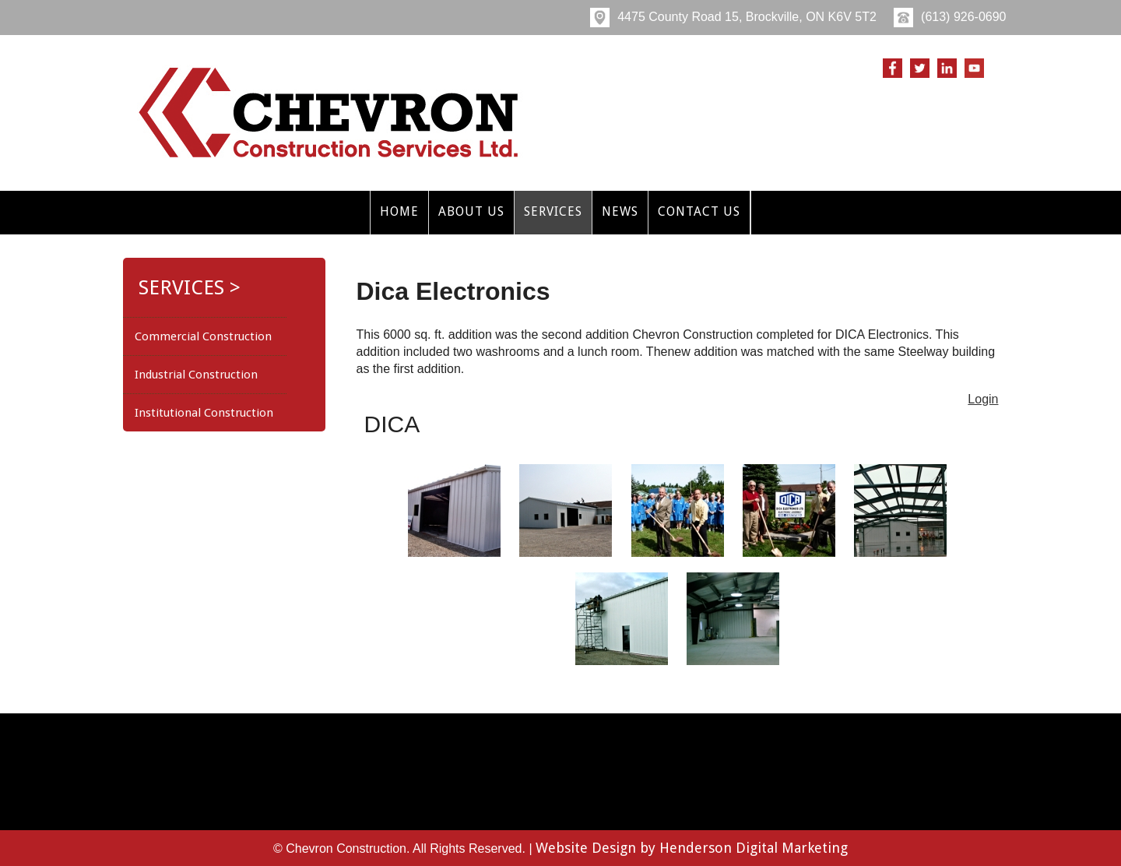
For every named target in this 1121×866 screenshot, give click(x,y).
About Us (471, 211)
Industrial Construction (196, 375)
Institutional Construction (204, 413)
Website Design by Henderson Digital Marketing (692, 848)
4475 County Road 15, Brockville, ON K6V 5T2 (733, 16)
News (620, 211)
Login (983, 399)
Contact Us (699, 211)
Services (553, 211)
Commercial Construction (203, 336)
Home (399, 211)
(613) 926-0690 (950, 16)
